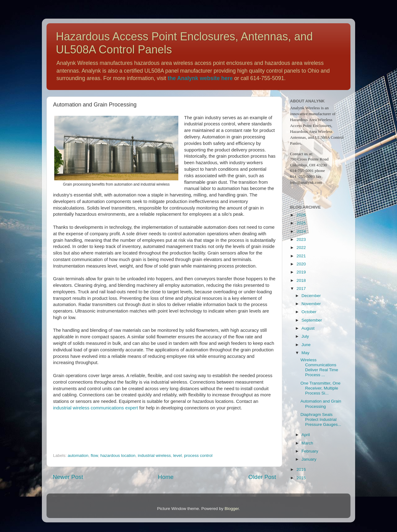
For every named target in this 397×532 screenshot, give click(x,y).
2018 (301, 280)
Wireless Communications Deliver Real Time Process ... (319, 367)
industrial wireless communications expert (95, 407)
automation (78, 455)
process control (198, 455)
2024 (301, 231)
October (308, 311)
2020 (301, 264)
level (177, 455)
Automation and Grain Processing (321, 403)
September (311, 320)
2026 (301, 215)
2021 (301, 256)
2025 (301, 223)
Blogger (232, 508)
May (305, 352)
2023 (301, 239)
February (309, 451)
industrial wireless (154, 455)
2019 (301, 272)
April (305, 434)
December (311, 295)
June (305, 344)
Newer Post (68, 477)
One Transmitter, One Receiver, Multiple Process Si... (321, 388)
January (308, 459)
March (307, 443)
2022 (301, 247)
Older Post (262, 477)
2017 (301, 288)
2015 (301, 478)
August (307, 328)
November (311, 303)
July (305, 336)
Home (165, 477)
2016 (301, 469)
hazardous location (117, 455)
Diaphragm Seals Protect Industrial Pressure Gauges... (321, 419)
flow (94, 455)
